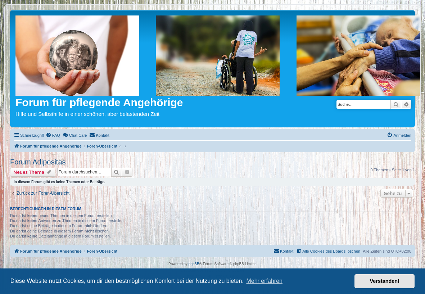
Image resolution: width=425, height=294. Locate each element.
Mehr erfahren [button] (264, 281)
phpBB (194, 264)
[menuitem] (53, 135)
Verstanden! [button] (384, 281)
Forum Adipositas (38, 162)
